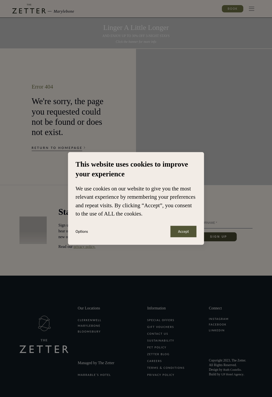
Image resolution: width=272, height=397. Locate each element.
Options (82, 232)
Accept (183, 231)
